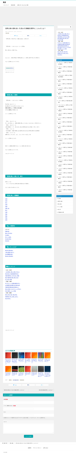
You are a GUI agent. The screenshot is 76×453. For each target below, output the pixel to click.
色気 (6, 212)
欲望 (6, 198)
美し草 (59, 209)
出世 (19, 285)
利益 (15, 291)
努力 (6, 291)
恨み (14, 294)
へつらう (12, 291)
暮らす (9, 273)
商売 (9, 287)
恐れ (16, 294)
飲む (13, 277)
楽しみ (14, 296)
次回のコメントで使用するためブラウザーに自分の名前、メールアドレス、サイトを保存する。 (25, 415)
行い (19, 283)
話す (17, 277)
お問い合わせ (45, 445)
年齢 (9, 277)
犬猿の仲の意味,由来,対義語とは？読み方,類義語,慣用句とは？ (47, 373)
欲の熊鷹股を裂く (9, 254)
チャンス (16, 289)
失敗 (17, 285)
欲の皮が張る (8, 238)
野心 (6, 210)
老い (10, 272)
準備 (6, 287)
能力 (11, 277)
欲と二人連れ (8, 237)
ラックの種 (60, 206)
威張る (16, 283)
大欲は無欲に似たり (9, 252)
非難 (9, 291)
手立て (19, 289)
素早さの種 (60, 201)
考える (18, 272)
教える (12, 272)
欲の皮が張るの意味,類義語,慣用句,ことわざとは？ (34, 360)
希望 (6, 296)
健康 (14, 273)
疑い (12, 294)
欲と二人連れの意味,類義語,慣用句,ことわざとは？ (28, 360)
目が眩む (7, 235)
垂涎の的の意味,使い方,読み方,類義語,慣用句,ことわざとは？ (14, 361)
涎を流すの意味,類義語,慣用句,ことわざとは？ (41, 360)
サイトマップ (6, 5)
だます (12, 289)
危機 (8, 285)
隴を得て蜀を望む (9, 256)
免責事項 (29, 445)
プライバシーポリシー (37, 445)
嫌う (9, 296)
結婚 (12, 273)
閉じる (12, 68)
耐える (17, 287)
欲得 (6, 219)
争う (6, 283)
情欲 (6, 214)
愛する (6, 294)
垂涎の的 (7, 231)
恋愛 (11, 279)
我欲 (6, 216)
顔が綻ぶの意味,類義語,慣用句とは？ (27, 372)
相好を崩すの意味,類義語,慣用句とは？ (14, 372)
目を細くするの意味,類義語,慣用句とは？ (47, 360)
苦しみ (11, 296)
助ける (6, 289)
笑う (10, 298)
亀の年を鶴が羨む (9, 250)
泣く (17, 296)
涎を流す (7, 240)
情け (6, 298)
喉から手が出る (8, 233)
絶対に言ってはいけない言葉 (22, 5)
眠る (6, 277)
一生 (6, 272)
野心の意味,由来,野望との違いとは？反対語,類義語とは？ (41, 373)
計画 (10, 285)
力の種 (59, 198)
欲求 (6, 200)
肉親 (18, 275)
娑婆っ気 (7, 208)
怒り (10, 294)
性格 (6, 275)
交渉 (14, 285)
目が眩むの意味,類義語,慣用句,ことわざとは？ (21, 360)
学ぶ (6, 279)
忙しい (9, 283)
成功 (13, 287)
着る (6, 273)
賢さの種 (7, 33)
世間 (9, 275)
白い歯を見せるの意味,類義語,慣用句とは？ (21, 372)
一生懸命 (13, 283)
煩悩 (6, 206)
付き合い (15, 275)
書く (15, 272)
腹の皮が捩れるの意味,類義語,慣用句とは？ (8, 372)
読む (9, 279)
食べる (11, 275)
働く (15, 277)
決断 (12, 285)
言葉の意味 (13, 5)
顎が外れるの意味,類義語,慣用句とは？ (34, 372)
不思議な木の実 (61, 212)
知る (17, 273)
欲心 (6, 202)
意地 (6, 204)
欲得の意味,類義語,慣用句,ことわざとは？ (46, 387)
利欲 (6, 217)
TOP (5, 441)
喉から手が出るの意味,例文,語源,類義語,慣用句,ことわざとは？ (8, 361)
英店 (5, 2)
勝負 (11, 287)
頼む (10, 289)
